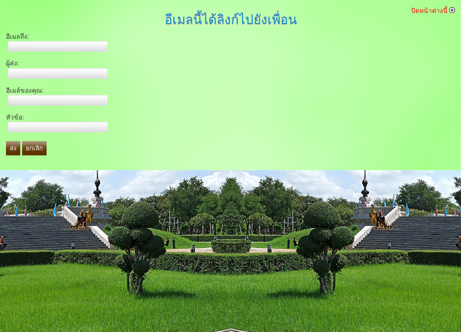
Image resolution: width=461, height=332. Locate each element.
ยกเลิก (34, 148)
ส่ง (13, 148)
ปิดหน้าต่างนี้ (433, 10)
